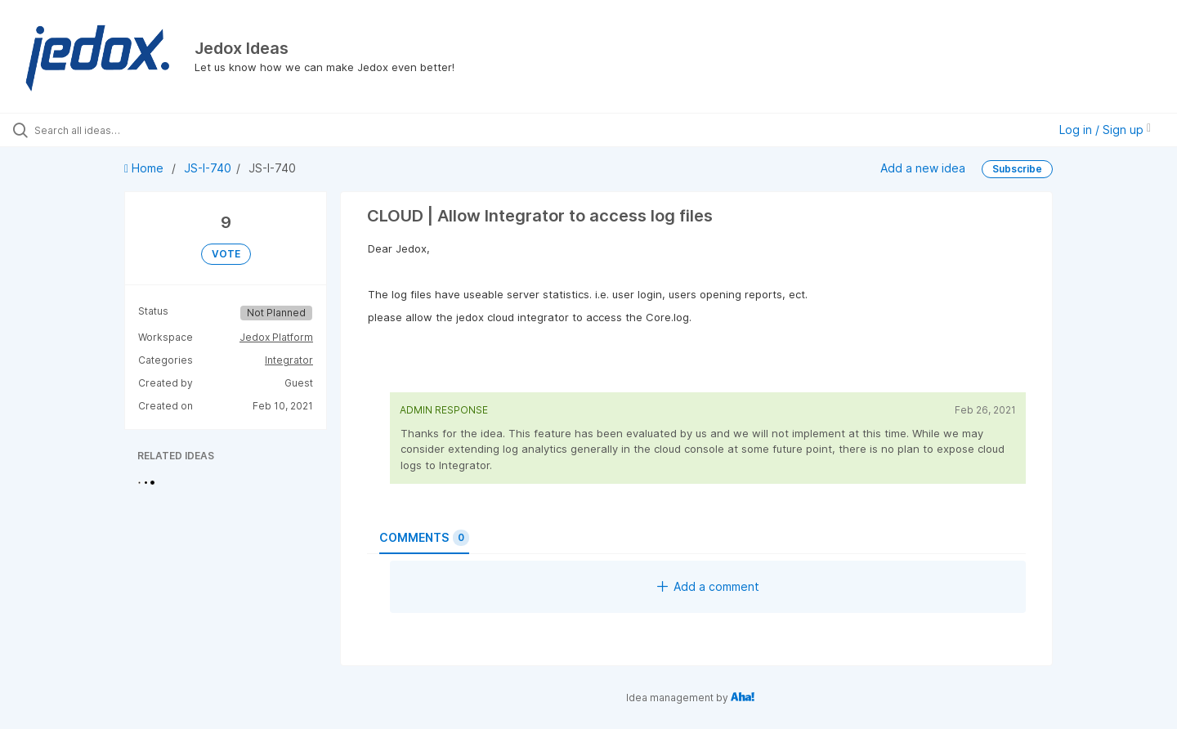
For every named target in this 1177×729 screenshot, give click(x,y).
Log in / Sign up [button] (1105, 129)
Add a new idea (922, 168)
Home (145, 168)
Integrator (289, 360)
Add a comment (708, 586)
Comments (424, 538)
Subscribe (1017, 169)
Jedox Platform (276, 337)
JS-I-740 (207, 168)
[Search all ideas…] (138, 130)
